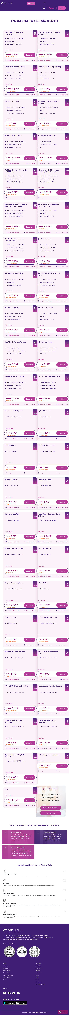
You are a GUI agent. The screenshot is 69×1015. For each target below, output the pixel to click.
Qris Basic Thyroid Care (45, 307)
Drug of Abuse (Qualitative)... (48, 520)
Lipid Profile (43, 41)
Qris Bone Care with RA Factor (15, 376)
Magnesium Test (10, 617)
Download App (31, 3)
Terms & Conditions (8, 975)
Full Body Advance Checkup (47, 135)
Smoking (38, 979)
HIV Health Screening (12, 307)
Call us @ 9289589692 (50, 808)
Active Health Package (12, 101)
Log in (62, 8)
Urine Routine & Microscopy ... (15, 113)
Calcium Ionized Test (12, 514)
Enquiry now (50, 813)
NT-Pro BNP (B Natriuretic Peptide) (16, 686)
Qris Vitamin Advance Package (15, 342)
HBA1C (42, 110)
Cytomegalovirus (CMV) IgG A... (49, 726)
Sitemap (5, 979)
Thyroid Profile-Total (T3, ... (15, 78)
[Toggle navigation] (45, 4)
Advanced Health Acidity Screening (49, 67)
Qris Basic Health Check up (14, 273)
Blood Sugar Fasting (45, 141)
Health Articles (6, 970)
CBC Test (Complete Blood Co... (16, 38)
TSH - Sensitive (10, 445)
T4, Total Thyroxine (44, 411)
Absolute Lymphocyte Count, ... (48, 388)
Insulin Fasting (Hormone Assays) (49, 755)
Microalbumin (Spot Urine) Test (15, 651)
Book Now (29, 55)
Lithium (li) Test (43, 583)
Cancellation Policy (7, 977)
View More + (9, 50)
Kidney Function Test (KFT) (47, 38)
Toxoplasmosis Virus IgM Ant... (16, 726)
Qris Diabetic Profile (44, 239)
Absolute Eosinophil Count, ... (48, 385)
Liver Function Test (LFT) (14, 44)
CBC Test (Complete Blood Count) (49, 376)
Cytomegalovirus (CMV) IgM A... (16, 761)
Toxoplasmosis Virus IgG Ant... (48, 692)
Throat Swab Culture (44, 479)
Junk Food (38, 970)
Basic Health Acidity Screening (15, 67)
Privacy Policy (6, 972)
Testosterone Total (44, 548)
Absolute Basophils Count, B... (48, 382)
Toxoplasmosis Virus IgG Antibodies (50, 686)
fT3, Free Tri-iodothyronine (47, 445)
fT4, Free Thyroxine (11, 479)
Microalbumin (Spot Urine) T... (15, 657)
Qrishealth (34, 1012)
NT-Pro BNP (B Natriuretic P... (15, 692)
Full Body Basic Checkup (13, 135)
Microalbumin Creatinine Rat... (48, 657)
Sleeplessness (39, 968)
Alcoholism (38, 966)
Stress (37, 975)
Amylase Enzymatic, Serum (14, 583)
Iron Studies (10, 41)
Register (52, 8)
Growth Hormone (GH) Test (14, 548)
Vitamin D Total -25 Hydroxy (15, 388)
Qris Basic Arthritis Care (46, 342)
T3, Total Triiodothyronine (14, 411)
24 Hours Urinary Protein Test (47, 617)
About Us (5, 966)
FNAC (7, 789)
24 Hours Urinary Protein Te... (48, 623)
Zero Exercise (39, 982)
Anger (37, 977)
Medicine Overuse (40, 972)
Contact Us (6, 968)
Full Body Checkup (40, 984)
